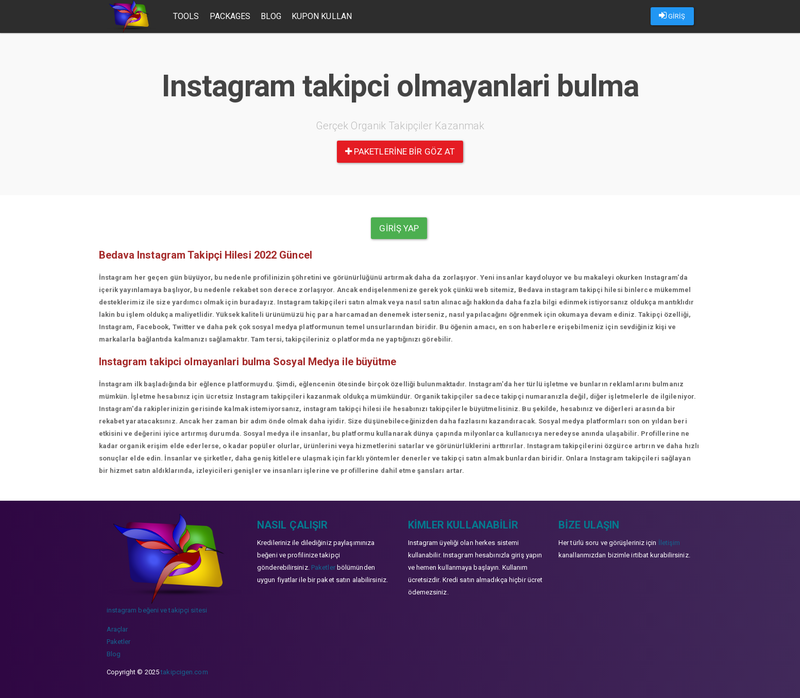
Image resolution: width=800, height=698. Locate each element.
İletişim (669, 543)
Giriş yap (399, 228)
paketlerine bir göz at (400, 151)
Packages (230, 16)
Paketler (119, 641)
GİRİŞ (672, 15)
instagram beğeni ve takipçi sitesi (157, 610)
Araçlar (117, 629)
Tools (186, 16)
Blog (271, 16)
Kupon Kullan (322, 16)
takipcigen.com (184, 672)
